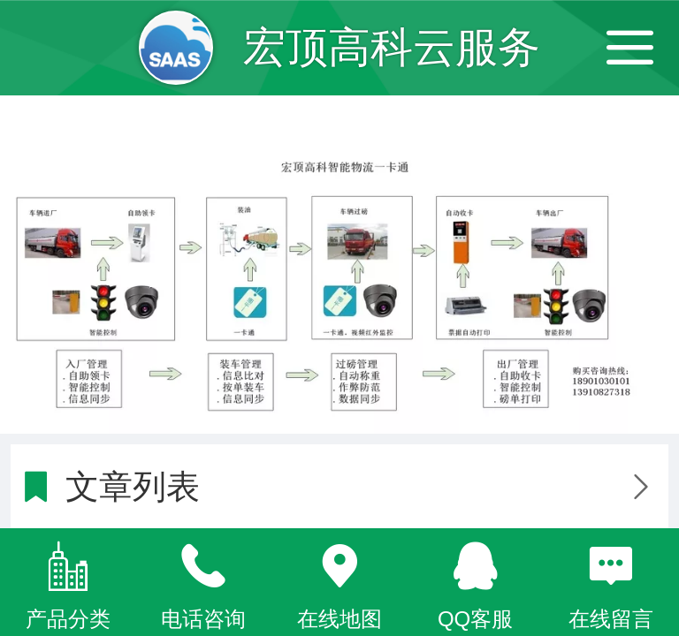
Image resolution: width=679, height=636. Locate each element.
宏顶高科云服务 (391, 47)
